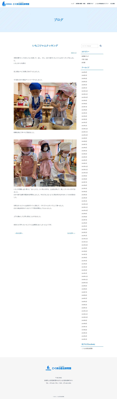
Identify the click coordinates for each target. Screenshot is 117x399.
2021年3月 (84, 267)
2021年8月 (84, 251)
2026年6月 (84, 72)
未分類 (83, 62)
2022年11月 (85, 207)
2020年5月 (84, 298)
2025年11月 (85, 94)
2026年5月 (84, 75)
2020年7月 (84, 292)
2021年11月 (85, 242)
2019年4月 (84, 336)
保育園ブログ (90, 3)
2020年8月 (84, 289)
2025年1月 (84, 125)
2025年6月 (84, 110)
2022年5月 (84, 226)
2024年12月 (85, 128)
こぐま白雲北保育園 (87, 348)
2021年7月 (84, 254)
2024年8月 (84, 141)
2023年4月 (84, 191)
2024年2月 (84, 160)
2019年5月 (84, 333)
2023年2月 (84, 198)
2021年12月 (85, 238)
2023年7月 (84, 182)
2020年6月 (84, 295)
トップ (72, 3)
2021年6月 (84, 257)
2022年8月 (84, 216)
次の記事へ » (71, 233)
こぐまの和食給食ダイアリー (102, 3)
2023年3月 (84, 194)
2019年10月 (85, 317)
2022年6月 (84, 223)
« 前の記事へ (19, 233)
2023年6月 (84, 185)
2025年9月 (84, 100)
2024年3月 (84, 157)
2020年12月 (85, 276)
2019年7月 (84, 326)
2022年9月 (84, 213)
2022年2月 (84, 232)
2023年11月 (85, 169)
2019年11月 (85, 314)
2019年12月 (85, 311)
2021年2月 (84, 270)
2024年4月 (84, 154)
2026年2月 (84, 84)
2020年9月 (84, 285)
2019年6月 (84, 329)
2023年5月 (84, 188)
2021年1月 (84, 273)
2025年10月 (85, 97)
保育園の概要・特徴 (80, 3)
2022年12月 (85, 204)
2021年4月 (84, 264)
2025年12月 (85, 91)
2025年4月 (84, 116)
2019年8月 (84, 323)
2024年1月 (84, 163)
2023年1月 (84, 201)
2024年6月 (84, 147)
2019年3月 (84, 339)
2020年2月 (84, 304)
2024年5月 (84, 150)
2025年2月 (84, 122)
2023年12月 (85, 166)
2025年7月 (84, 106)
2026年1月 (84, 88)
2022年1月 (84, 235)
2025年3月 (84, 119)
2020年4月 (84, 301)
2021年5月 (84, 260)
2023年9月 (84, 176)
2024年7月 (84, 144)
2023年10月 (85, 172)
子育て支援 (85, 59)
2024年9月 (84, 138)
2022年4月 (84, 229)
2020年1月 (84, 307)
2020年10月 (85, 282)
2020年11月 (85, 279)
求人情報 (112, 3)
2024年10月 (85, 135)
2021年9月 (84, 248)
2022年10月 (85, 210)
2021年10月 (85, 245)
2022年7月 (84, 220)
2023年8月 (84, 179)
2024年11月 (85, 132)
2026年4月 (84, 78)
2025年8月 (84, 103)
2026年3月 (84, 81)
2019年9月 (84, 320)
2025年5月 (84, 113)
